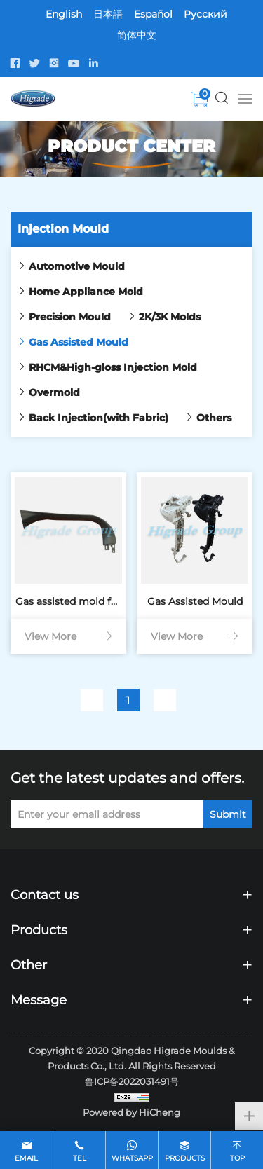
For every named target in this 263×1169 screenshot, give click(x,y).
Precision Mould (70, 316)
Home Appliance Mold (86, 291)
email (26, 1158)
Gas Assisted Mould (78, 342)
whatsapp (132, 1158)
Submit (228, 814)
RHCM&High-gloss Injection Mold (113, 367)
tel (79, 1158)
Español (153, 14)
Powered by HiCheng (131, 1112)
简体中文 (136, 35)
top (237, 1158)
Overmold (54, 392)
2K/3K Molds (170, 316)
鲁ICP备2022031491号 (132, 1081)
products (185, 1158)
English (64, 14)
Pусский (205, 14)
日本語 (108, 14)
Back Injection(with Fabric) (98, 417)
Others (213, 417)
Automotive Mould (77, 266)
